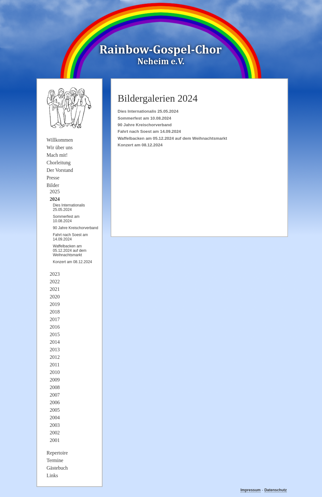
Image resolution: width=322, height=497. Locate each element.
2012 (55, 357)
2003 (55, 425)
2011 (54, 364)
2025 (55, 191)
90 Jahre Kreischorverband (145, 124)
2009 (55, 379)
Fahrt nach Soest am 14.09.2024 (149, 131)
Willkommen (60, 140)
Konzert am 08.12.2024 (140, 145)
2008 (55, 387)
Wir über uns (60, 147)
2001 (55, 440)
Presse (53, 177)
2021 (55, 289)
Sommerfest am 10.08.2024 (144, 118)
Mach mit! (57, 155)
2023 (55, 274)
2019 (55, 304)
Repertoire (57, 452)
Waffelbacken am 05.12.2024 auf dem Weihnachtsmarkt (172, 138)
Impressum (251, 490)
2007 (55, 395)
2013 (55, 349)
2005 (55, 410)
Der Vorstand (60, 170)
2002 (55, 432)
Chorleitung (58, 162)
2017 (55, 319)
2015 (55, 334)
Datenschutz (275, 490)
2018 (55, 311)
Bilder (53, 185)
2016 (55, 327)
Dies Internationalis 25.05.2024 (148, 111)
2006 (55, 402)
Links (52, 475)
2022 (55, 281)
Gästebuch (57, 468)
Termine (55, 460)
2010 (55, 372)
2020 (55, 296)
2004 (55, 417)
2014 (55, 342)
